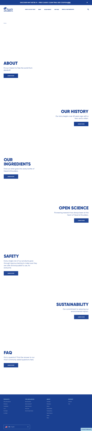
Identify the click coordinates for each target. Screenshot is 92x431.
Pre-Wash (6, 410)
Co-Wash (5, 413)
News (48, 417)
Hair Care (27, 408)
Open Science (49, 413)
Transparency (49, 410)
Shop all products (7, 401)
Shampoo (5, 403)
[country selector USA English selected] (17, 427)
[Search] (88, 9)
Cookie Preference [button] (86, 429)
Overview (48, 401)
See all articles (28, 401)
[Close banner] (87, 2)
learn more (10, 75)
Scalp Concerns (28, 406)
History (48, 406)
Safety (48, 415)
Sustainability (49, 408)
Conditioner (6, 406)
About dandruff (28, 403)
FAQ (69, 403)
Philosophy (49, 403)
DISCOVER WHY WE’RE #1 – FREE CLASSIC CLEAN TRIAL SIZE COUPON (45, 2)
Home (5, 23)
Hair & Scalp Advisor (29, 410)
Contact (70, 401)
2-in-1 (5, 408)
